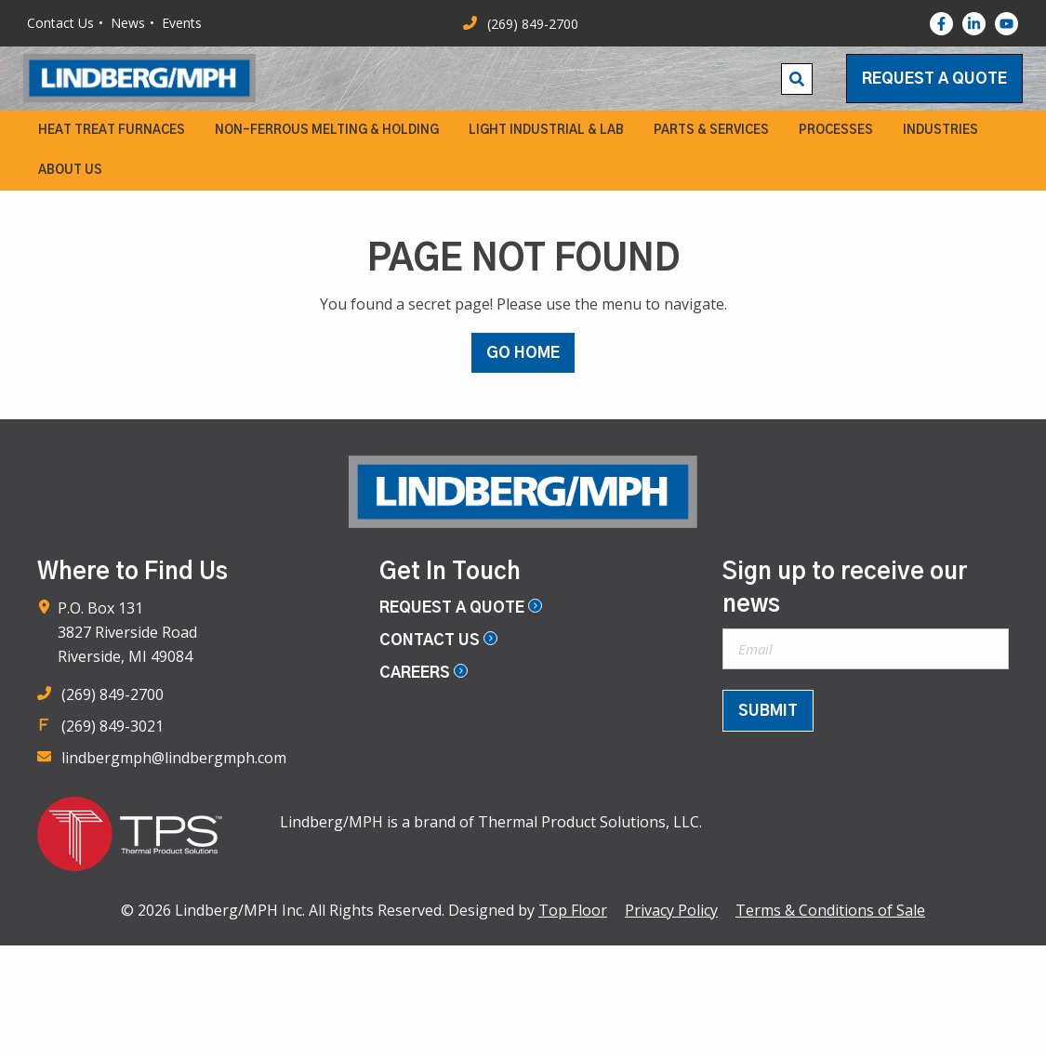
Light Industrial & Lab (546, 131)
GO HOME (523, 353)
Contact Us (60, 23)
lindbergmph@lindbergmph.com (173, 757)
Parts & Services (711, 131)
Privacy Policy (671, 910)
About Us (70, 171)
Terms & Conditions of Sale (830, 910)
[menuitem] (111, 131)
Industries (940, 131)
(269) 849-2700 (112, 694)
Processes (836, 131)
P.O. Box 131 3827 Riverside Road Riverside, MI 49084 (127, 632)
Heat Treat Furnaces (111, 131)
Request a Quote (934, 79)
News (128, 23)
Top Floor (572, 910)
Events (182, 23)
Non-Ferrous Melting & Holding (327, 131)
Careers (423, 673)
